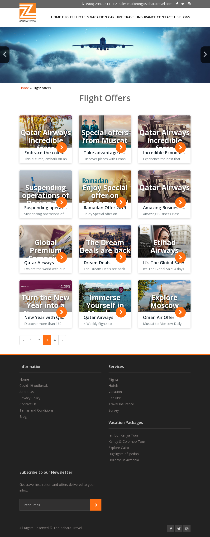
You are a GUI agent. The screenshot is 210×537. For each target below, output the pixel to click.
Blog (23, 416)
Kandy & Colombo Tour (127, 441)
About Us (26, 391)
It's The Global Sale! (163, 262)
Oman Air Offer (158, 317)
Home (56, 17)
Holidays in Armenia (124, 460)
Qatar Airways (39, 262)
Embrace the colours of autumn (57, 152)
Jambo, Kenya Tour (123, 435)
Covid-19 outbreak (33, 385)
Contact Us (167, 17)
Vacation (98, 17)
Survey (114, 410)
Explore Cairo (119, 447)
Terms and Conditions (36, 410)
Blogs (184, 17)
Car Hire (115, 17)
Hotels (82, 17)
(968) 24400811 (98, 3)
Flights (68, 17)
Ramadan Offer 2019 (105, 207)
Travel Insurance (140, 17)
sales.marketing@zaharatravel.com (145, 3)
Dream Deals (97, 262)
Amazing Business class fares (173, 207)
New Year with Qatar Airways (55, 317)
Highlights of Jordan (124, 454)
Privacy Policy (29, 398)
